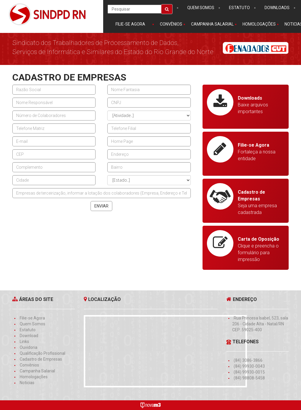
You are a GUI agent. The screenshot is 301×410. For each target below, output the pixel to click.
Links (24, 341)
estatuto (239, 7)
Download (29, 335)
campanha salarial (212, 24)
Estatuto (28, 329)
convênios (171, 24)
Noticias (27, 382)
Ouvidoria (28, 347)
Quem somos (200, 7)
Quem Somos (32, 324)
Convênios (29, 365)
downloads (277, 7)
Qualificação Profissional (42, 353)
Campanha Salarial (37, 371)
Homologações (34, 376)
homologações (259, 24)
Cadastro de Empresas (41, 359)
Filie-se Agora (130, 24)
